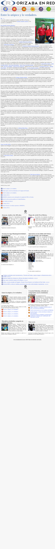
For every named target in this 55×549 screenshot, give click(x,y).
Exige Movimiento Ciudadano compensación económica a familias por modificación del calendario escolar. (41, 316)
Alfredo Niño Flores (23, 128)
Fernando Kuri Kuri (44, 66)
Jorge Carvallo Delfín (6, 144)
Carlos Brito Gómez (45, 63)
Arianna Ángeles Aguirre (23, 21)
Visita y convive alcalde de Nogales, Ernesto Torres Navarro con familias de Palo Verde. (26, 282)
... (17, 246)
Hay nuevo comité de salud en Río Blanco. (15, 280)
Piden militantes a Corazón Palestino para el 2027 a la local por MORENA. (41, 307)
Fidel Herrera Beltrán (9, 44)
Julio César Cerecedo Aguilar (26, 65)
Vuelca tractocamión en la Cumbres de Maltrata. (41, 310)
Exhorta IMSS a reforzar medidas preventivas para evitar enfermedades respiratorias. (25, 284)
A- (3, 18)
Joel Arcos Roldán (8, 66)
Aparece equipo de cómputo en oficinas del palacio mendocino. (20, 278)
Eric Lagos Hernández (14, 65)
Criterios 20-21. (6, 195)
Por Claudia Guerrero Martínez (8, 25)
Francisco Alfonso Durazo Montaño (31, 46)
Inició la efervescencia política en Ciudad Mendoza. (14, 199)
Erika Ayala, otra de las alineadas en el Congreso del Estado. (16, 190)
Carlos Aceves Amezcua (18, 66)
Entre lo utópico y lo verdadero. (10, 188)
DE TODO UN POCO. (8, 201)
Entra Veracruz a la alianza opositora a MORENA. (14, 205)
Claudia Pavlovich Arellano (25, 42)
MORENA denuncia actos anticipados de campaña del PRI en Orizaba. (18, 197)
